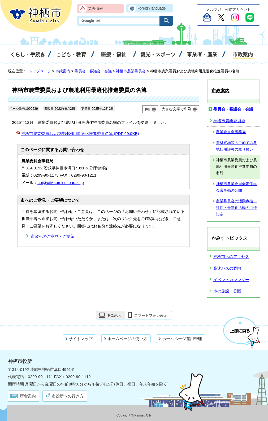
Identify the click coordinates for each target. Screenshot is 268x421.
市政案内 (62, 71)
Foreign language (151, 8)
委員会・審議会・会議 (93, 71)
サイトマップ (81, 338)
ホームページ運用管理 (182, 338)
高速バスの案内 (227, 268)
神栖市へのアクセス (231, 256)
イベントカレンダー (231, 279)
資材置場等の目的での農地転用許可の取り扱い (236, 146)
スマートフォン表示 (150, 315)
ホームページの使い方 (127, 338)
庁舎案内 (28, 396)
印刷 (147, 109)
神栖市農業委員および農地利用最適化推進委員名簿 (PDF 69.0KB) (80, 133)
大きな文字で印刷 (176, 109)
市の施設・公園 (227, 291)
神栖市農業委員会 (131, 71)
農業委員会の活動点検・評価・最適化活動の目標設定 (236, 207)
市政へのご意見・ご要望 (53, 236)
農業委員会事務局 (231, 132)
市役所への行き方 (68, 396)
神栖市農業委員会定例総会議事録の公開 (236, 187)
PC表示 (114, 315)
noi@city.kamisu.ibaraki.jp (60, 182)
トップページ (40, 71)
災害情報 (95, 9)
